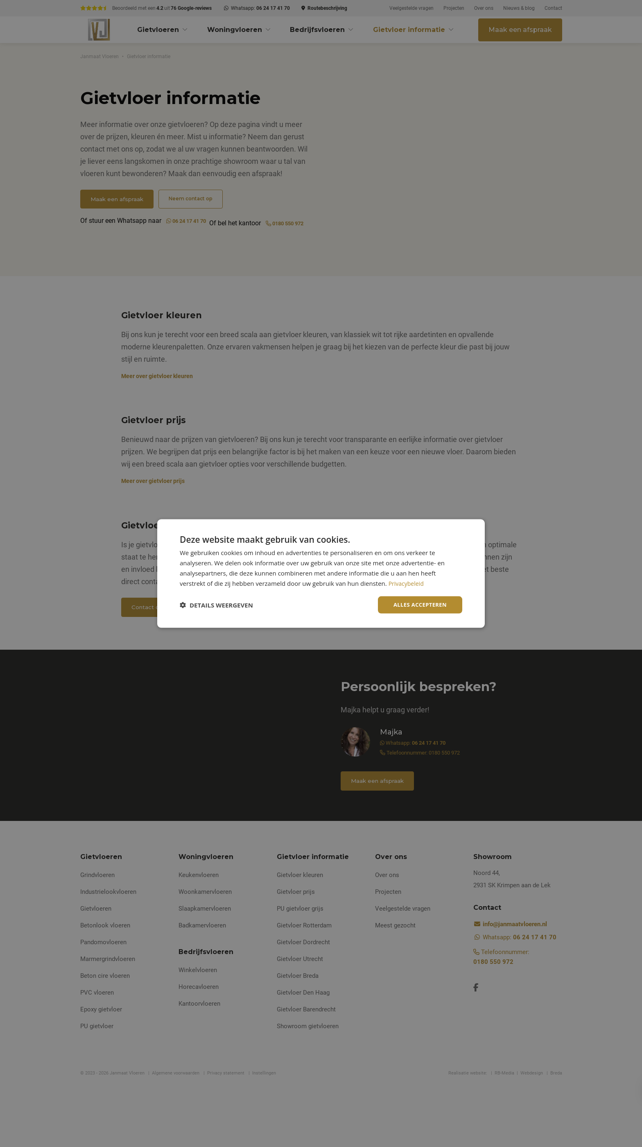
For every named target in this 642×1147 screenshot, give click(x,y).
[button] (216, 605)
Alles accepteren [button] (418, 604)
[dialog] (321, 573)
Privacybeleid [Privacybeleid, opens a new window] (407, 582)
